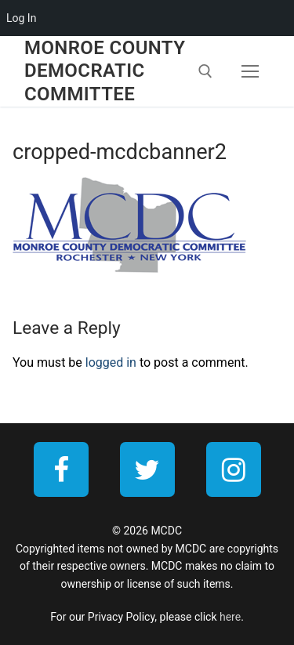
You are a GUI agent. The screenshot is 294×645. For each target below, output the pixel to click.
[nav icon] (250, 71)
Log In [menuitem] (21, 18)
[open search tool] (205, 71)
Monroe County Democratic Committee (104, 70)
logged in (110, 362)
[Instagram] (233, 469)
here (230, 617)
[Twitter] (147, 469)
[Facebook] (61, 469)
